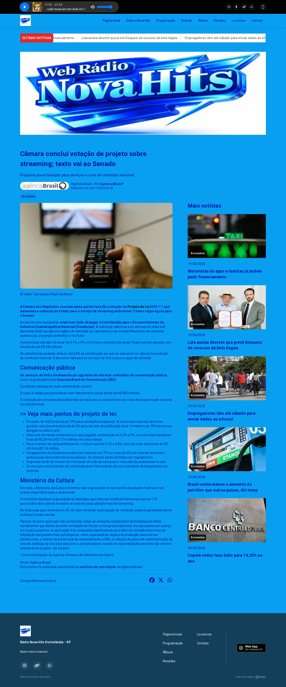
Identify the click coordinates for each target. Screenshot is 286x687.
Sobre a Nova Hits (138, 20)
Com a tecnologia (251, 677)
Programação (165, 20)
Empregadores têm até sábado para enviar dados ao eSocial (234, 38)
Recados (220, 20)
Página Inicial (111, 20)
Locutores (238, 20)
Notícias (186, 20)
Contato (257, 20)
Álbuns (203, 20)
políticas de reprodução (98, 567)
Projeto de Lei (138, 306)
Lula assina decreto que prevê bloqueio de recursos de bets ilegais (134, 38)
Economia (28, 196)
